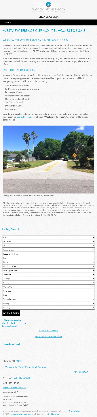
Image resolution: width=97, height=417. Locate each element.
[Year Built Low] (48, 274)
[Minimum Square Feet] (48, 266)
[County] (48, 283)
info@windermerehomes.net (14, 387)
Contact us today (24, 116)
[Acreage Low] (48, 278)
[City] (48, 237)
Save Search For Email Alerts (48, 336)
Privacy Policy (74, 411)
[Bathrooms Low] (48, 262)
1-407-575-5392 (48, 17)
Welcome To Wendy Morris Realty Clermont (26, 366)
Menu (8, 22)
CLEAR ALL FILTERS (48, 330)
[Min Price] (48, 241)
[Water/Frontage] (48, 299)
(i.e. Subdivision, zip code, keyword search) (14, 323)
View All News (81, 372)
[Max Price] (48, 246)
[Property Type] (48, 250)
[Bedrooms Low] (48, 258)
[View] (48, 287)
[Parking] (48, 303)
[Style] (48, 295)
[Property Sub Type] (48, 254)
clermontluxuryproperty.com (21, 414)
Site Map (55, 414)
